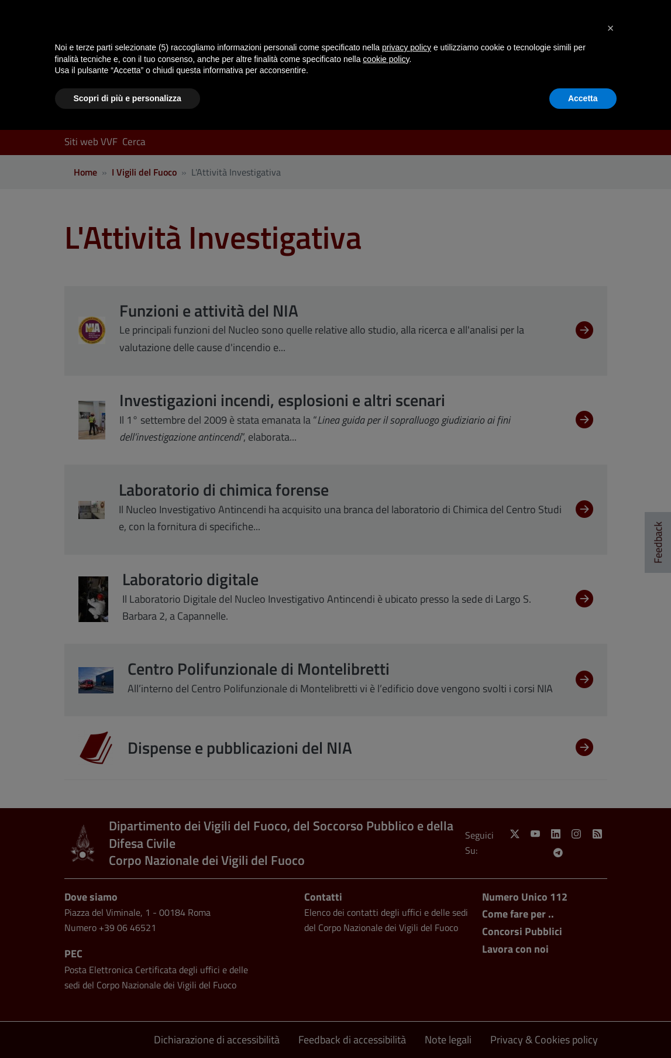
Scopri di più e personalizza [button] (127, 98)
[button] (610, 28)
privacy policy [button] (406, 47)
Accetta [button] (583, 98)
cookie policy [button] (386, 59)
